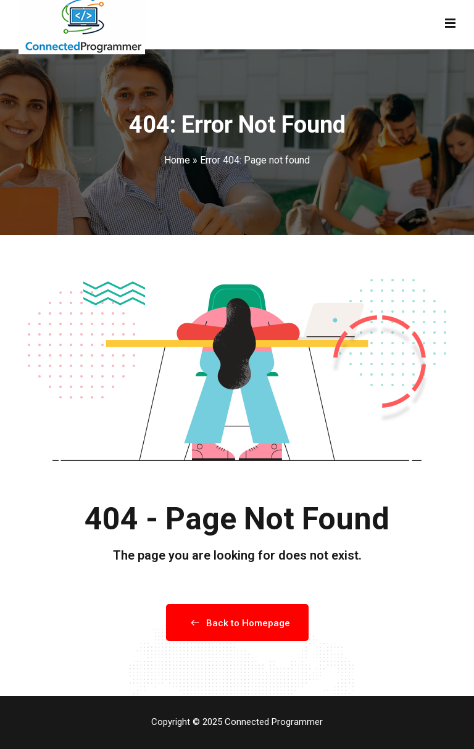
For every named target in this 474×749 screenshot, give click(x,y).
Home (177, 160)
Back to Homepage (237, 623)
